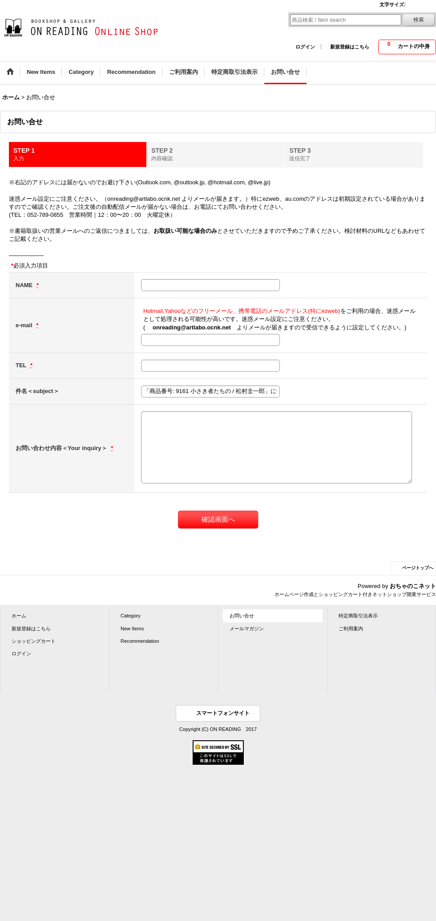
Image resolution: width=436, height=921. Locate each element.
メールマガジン (247, 628)
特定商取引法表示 (358, 615)
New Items (132, 628)
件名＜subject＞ (37, 391)
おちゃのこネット (413, 586)
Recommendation (140, 641)
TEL (22, 365)
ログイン (305, 46)
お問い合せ (242, 615)
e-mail (25, 325)
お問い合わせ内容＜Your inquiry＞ (62, 448)
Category (131, 615)
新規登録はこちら (349, 46)
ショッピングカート (34, 641)
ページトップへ (417, 567)
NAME (25, 285)
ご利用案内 (351, 628)
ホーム (19, 615)
